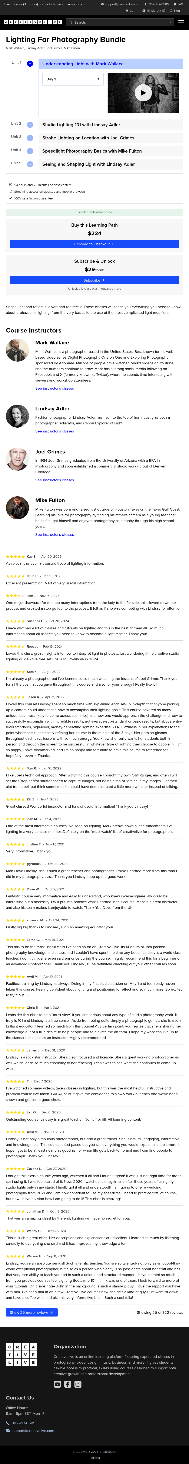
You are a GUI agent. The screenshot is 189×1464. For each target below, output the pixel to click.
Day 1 (51, 79)
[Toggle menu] (181, 22)
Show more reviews (32, 1312)
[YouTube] (57, 1384)
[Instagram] (78, 1384)
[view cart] (131, 10)
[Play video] (143, 93)
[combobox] (120, 22)
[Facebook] (68, 1384)
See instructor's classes (54, 388)
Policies (94, 1458)
